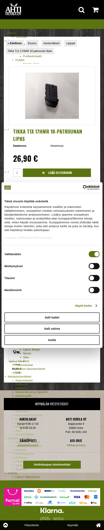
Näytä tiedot (83, 305)
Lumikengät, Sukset (27, 480)
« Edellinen (15, 43)
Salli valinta (52, 328)
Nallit (18, 372)
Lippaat (70, 43)
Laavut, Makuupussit (27, 476)
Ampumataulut (24, 380)
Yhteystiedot (31, 525)
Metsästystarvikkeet (19, 376)
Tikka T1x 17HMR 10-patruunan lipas (30, 50)
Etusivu (12, 33)
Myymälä (72, 525)
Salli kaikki (52, 317)
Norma (27, 353)
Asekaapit (21, 384)
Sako (26, 357)
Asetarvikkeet (51, 43)
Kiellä (52, 339)
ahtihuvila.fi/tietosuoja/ (35, 237)
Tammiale (21, 36)
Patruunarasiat (24, 365)
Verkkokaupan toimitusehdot (52, 464)
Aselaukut (21, 388)
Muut (26, 361)
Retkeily (12, 473)
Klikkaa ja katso (76, 445)
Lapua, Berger (31, 349)
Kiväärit (19, 60)
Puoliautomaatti (32, 56)
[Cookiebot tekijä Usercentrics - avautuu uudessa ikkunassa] (83, 187)
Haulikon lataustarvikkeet (30, 368)
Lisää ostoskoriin (57, 173)
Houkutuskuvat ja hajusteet (31, 392)
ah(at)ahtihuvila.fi (28, 445)
